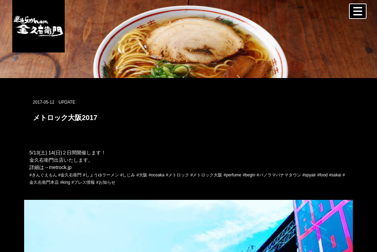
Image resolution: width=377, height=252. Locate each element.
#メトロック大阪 (206, 175)
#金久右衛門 (70, 175)
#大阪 (141, 175)
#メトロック (177, 175)
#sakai (335, 175)
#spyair (309, 175)
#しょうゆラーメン (101, 175)
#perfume (232, 175)
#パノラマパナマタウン (279, 175)
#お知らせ (105, 182)
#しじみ (127, 175)
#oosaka (156, 175)
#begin (249, 175)
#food (322, 175)
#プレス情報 (83, 182)
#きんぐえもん (43, 175)
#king (65, 182)
